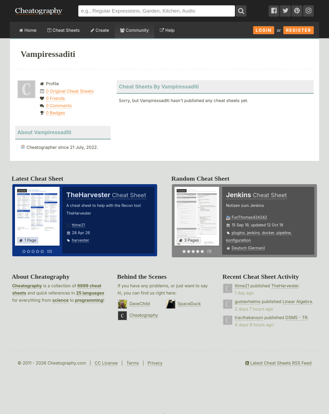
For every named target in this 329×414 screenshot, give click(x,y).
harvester (80, 240)
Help (167, 30)
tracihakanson (249, 317)
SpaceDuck (189, 303)
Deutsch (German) (248, 248)
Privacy (155, 363)
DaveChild (139, 303)
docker (268, 232)
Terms (132, 363)
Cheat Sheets (63, 30)
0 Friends (55, 98)
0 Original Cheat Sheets (70, 91)
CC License (106, 363)
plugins (238, 232)
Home (27, 30)
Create (100, 30)
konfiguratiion (238, 240)
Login (264, 30)
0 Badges (55, 112)
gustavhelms (247, 301)
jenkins (253, 232)
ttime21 (78, 225)
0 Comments (59, 105)
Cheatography (27, 285)
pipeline (284, 232)
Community (134, 30)
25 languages (90, 293)
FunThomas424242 (249, 217)
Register (298, 30)
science (60, 300)
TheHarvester (285, 285)
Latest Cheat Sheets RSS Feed (278, 363)
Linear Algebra (297, 301)
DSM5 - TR (296, 317)
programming (89, 300)
